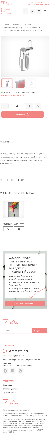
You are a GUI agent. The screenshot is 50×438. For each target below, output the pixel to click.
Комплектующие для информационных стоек (20, 28)
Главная (6, 25)
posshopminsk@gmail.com (38, 4)
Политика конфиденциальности (16, 410)
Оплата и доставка (10, 389)
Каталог (16, 25)
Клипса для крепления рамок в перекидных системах (23, 30)
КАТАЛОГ (28, 25)
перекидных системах (24, 157)
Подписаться (39, 331)
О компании (7, 385)
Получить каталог (25, 304)
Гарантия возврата (11, 393)
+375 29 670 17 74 (35, 2)
